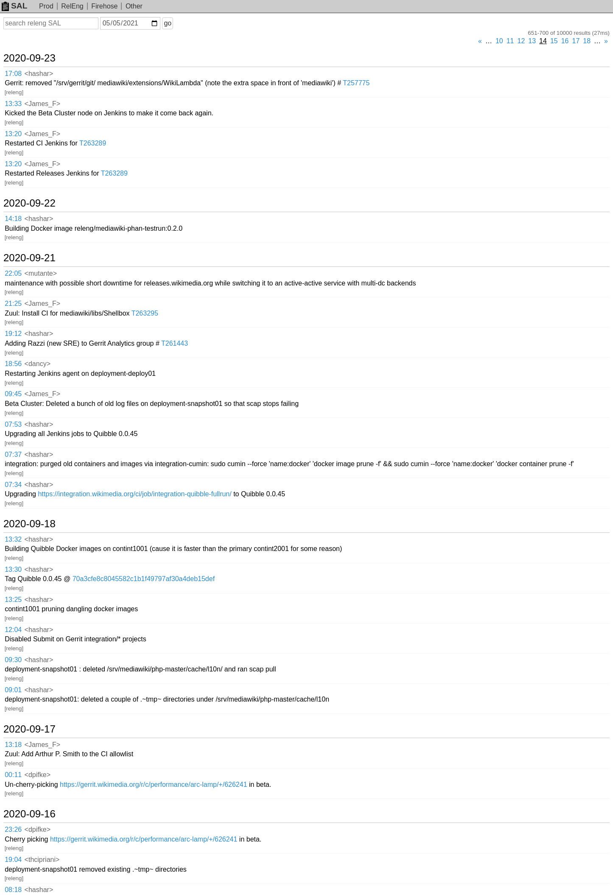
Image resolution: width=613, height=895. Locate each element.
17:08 (13, 73)
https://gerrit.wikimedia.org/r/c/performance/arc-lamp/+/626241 (153, 784)
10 (499, 41)
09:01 (13, 690)
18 (587, 41)
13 (532, 41)
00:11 (13, 774)
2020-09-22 (29, 203)
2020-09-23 (29, 58)
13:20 (13, 133)
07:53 (13, 424)
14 (543, 41)
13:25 (13, 599)
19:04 (13, 859)
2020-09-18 (29, 523)
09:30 (13, 659)
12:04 (13, 629)
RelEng (72, 6)
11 (510, 41)
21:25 (13, 303)
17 (576, 41)
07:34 (13, 484)
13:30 (13, 569)
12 (521, 41)
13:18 (13, 744)
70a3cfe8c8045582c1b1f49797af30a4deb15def (144, 578)
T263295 (145, 313)
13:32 (13, 539)
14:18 (13, 218)
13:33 (13, 103)
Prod (46, 6)
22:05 (13, 273)
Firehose (104, 6)
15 (554, 41)
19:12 (13, 333)
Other (134, 6)
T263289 (92, 143)
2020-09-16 (29, 814)
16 (565, 41)
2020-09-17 (29, 729)
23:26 (13, 829)
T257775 (356, 83)
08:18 (13, 889)
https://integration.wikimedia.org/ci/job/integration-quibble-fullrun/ (134, 494)
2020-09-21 (29, 258)
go (167, 23)
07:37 (13, 454)
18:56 (13, 363)
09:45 (13, 393)
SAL (14, 5)
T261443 (174, 343)
